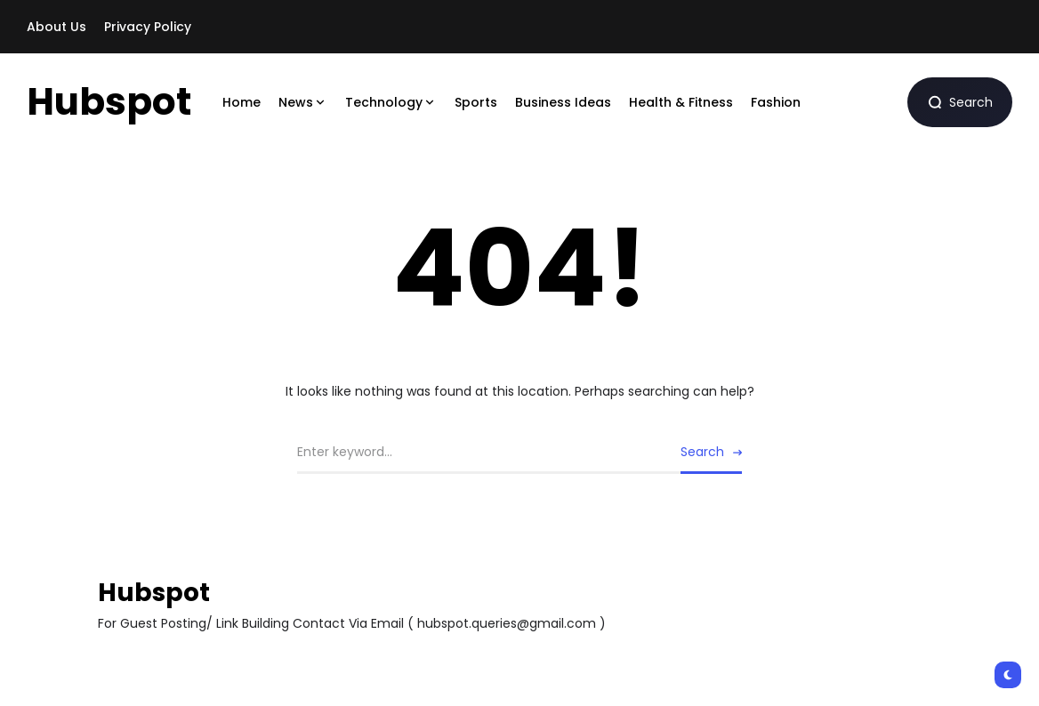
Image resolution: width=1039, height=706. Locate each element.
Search (702, 452)
